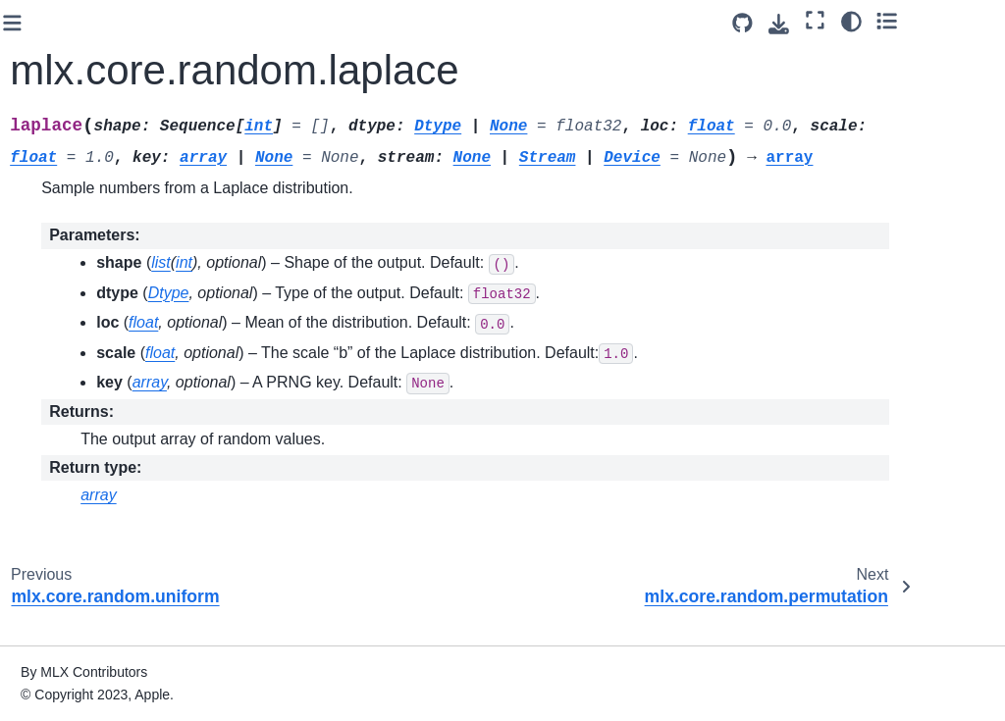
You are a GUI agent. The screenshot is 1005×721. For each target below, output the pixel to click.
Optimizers (59, 573)
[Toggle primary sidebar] (235, 23)
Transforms (61, 300)
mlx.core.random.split (108, 51)
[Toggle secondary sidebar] (971, 20)
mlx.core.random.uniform (113, 149)
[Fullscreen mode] (899, 20)
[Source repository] (827, 23)
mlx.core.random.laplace (112, 203)
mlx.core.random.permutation (112, 258)
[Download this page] (863, 24)
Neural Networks (78, 541)
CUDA (46, 456)
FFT (38, 363)
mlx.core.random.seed (111, 19)
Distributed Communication (75, 616)
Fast (39, 331)
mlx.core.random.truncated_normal (111, 94)
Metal (43, 425)
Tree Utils (55, 658)
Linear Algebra (71, 393)
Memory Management (67, 499)
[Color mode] (935, 20)
